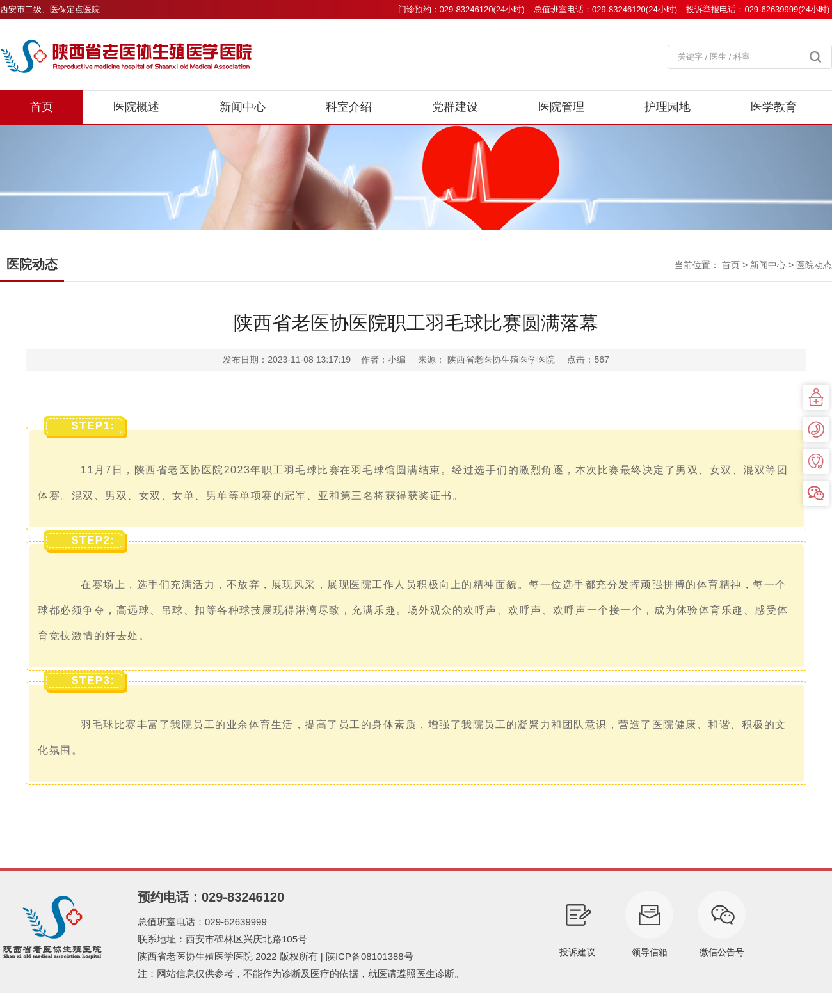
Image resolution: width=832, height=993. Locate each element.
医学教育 (774, 106)
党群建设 (455, 106)
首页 (41, 106)
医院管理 (561, 106)
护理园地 (667, 106)
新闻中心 (243, 106)
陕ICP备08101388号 (369, 956)
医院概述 (136, 106)
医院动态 (814, 265)
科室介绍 (349, 106)
